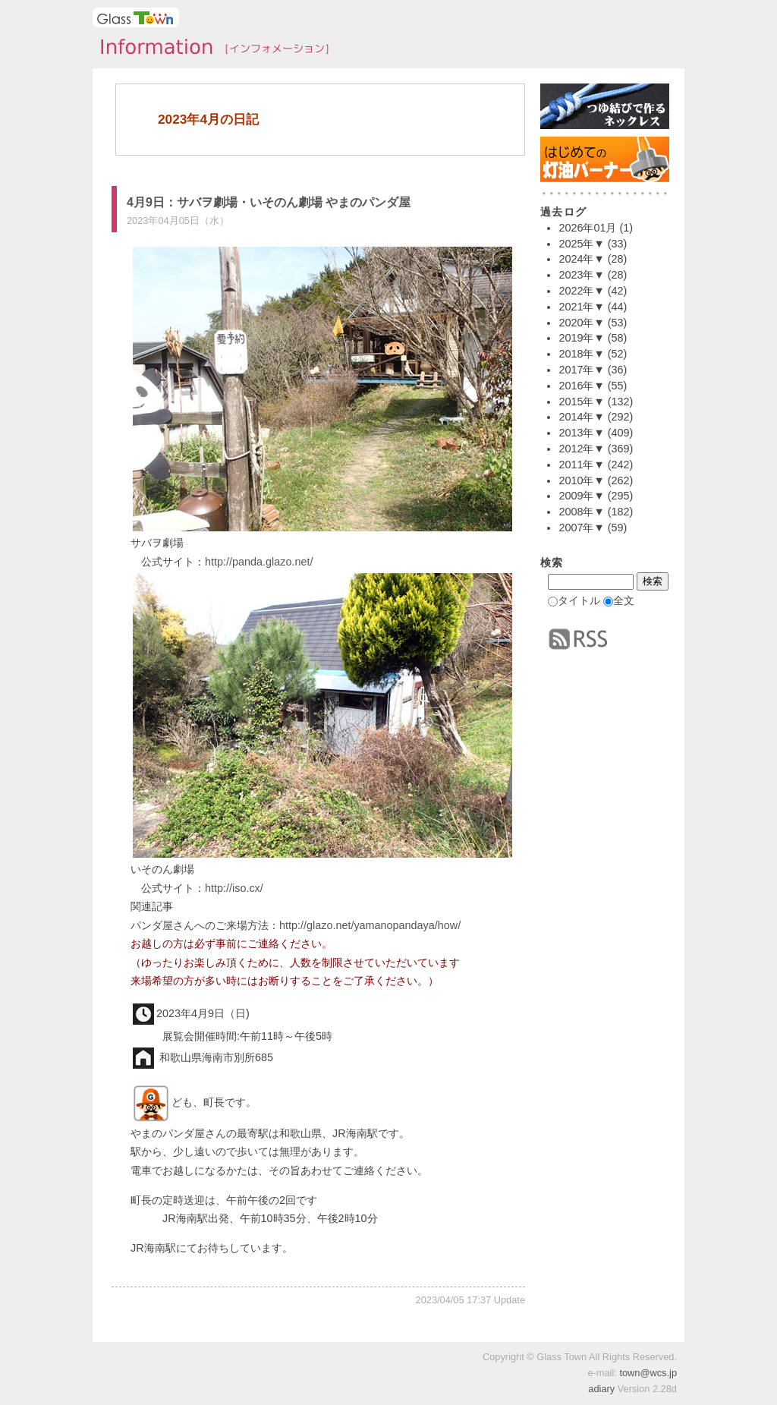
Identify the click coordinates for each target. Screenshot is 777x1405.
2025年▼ (581, 244)
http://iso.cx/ (234, 888)
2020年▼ (581, 323)
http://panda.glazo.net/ (259, 562)
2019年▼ (581, 338)
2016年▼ (581, 386)
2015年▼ (581, 401)
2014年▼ (581, 417)
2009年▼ (581, 496)
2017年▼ (581, 370)
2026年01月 (587, 228)
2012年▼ (581, 449)
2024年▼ (581, 259)
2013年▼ (581, 433)
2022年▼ (581, 291)
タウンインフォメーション (210, 48)
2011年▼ (581, 464)
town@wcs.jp (648, 1372)
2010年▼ (581, 480)
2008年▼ (581, 512)
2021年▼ (581, 307)
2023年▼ (581, 275)
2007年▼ (581, 527)
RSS (578, 639)
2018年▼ (581, 354)
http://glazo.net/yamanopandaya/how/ (370, 925)
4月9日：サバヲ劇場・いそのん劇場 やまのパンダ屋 (269, 202)
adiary (601, 1388)
